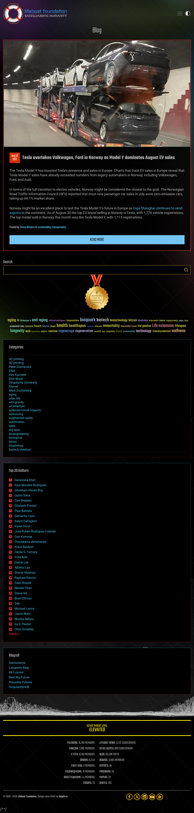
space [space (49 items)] (119, 331)
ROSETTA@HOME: (72, 777)
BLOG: (102, 754)
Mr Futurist (16, 672)
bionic (13, 441)
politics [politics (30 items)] (44, 331)
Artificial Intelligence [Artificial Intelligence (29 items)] (57, 321)
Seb (17, 603)
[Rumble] (160, 796)
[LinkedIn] (145, 796)
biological (15, 437)
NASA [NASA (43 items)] (28, 331)
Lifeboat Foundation (27, 796)
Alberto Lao (22, 567)
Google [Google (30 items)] (53, 326)
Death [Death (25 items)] (186, 321)
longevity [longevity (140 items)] (17, 330)
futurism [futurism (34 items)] (45, 326)
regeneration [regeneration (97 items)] (84, 331)
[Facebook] (129, 796)
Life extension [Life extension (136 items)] (163, 325)
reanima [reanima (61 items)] (52, 331)
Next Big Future (19, 677)
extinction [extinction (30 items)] (29, 326)
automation (16, 422)
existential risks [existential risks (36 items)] (17, 326)
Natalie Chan (23, 588)
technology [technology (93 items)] (144, 331)
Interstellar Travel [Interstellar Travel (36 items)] (129, 326)
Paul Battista (23, 511)
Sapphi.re (63, 796)
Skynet (13, 386)
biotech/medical (20, 449)
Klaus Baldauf (24, 547)
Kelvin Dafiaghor (26, 521)
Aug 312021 (15, 157)
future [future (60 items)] (37, 326)
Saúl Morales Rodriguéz (30, 485)
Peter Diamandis (20, 367)
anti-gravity (16, 402)
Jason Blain (23, 614)
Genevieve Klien (25, 480)
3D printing (16, 359)
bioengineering (19, 434)
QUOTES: (103, 783)
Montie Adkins (24, 619)
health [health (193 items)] (62, 325)
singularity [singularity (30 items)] (110, 331)
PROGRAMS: (105, 771)
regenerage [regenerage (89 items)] (66, 331)
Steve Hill (21, 593)
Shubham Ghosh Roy (29, 490)
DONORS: (84, 760)
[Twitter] (137, 796)
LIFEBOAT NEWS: (107, 742)
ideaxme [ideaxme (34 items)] (98, 326)
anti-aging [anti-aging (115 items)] (40, 320)
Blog (97, 30)
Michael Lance (24, 608)
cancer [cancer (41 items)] (162, 320)
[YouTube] (152, 796)
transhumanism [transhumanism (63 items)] (162, 331)
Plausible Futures (20, 682)
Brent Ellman (23, 598)
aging (12, 394)
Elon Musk (16, 379)
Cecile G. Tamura (26, 552)
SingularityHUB (19, 687)
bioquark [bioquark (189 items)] (87, 320)
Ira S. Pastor (23, 624)
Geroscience (17, 663)
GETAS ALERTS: (106, 748)
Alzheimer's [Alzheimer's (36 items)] (25, 320)
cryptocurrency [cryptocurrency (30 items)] (172, 321)
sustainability (44, 227)
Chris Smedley (24, 629)
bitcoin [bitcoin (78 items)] (132, 320)
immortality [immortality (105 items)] (111, 326)
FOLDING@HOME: (73, 771)
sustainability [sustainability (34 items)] (129, 331)
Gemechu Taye (24, 516)
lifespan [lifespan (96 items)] (180, 326)
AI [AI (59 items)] (18, 320)
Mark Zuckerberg (20, 390)
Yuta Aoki (21, 557)
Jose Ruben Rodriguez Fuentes (35, 531)
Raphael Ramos (25, 578)
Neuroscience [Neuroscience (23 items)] (35, 332)
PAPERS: (103, 777)
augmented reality (21, 418)
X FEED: (74, 754)
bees (12, 426)
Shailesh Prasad (25, 505)
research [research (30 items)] (97, 331)
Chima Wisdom (27, 227)
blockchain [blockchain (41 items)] (143, 320)
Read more (97, 239)
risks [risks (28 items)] (103, 331)
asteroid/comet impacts (25, 410)
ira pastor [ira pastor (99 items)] (144, 326)
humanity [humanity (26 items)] (90, 326)
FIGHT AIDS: (77, 765)
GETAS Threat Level (97, 728)
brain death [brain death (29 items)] (153, 321)
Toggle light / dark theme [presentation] (187, 13)
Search (186, 269)
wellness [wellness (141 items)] (178, 330)
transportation (59, 227)
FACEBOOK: (72, 742)
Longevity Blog (19, 667)
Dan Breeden (23, 500)
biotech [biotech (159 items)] (102, 320)
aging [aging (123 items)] (12, 320)
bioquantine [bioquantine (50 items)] (72, 320)
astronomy (16, 414)
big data (14, 430)
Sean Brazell (23, 583)
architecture (17, 406)
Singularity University (23, 382)
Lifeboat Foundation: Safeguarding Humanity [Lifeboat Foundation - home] (87, 13)
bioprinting (16, 445)
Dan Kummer (23, 536)
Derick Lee (21, 562)
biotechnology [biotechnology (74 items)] (119, 320)
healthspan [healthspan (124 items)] (77, 326)
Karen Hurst (22, 526)
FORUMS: (87, 783)
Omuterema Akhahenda (30, 542)
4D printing (16, 363)
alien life (14, 398)
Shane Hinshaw (25, 572)
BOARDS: (103, 760)
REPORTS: (104, 765)
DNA (12, 371)
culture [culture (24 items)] (181, 321)
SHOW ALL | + (14, 634)
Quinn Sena (22, 495)
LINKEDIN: (73, 748)
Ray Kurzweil (17, 375)
